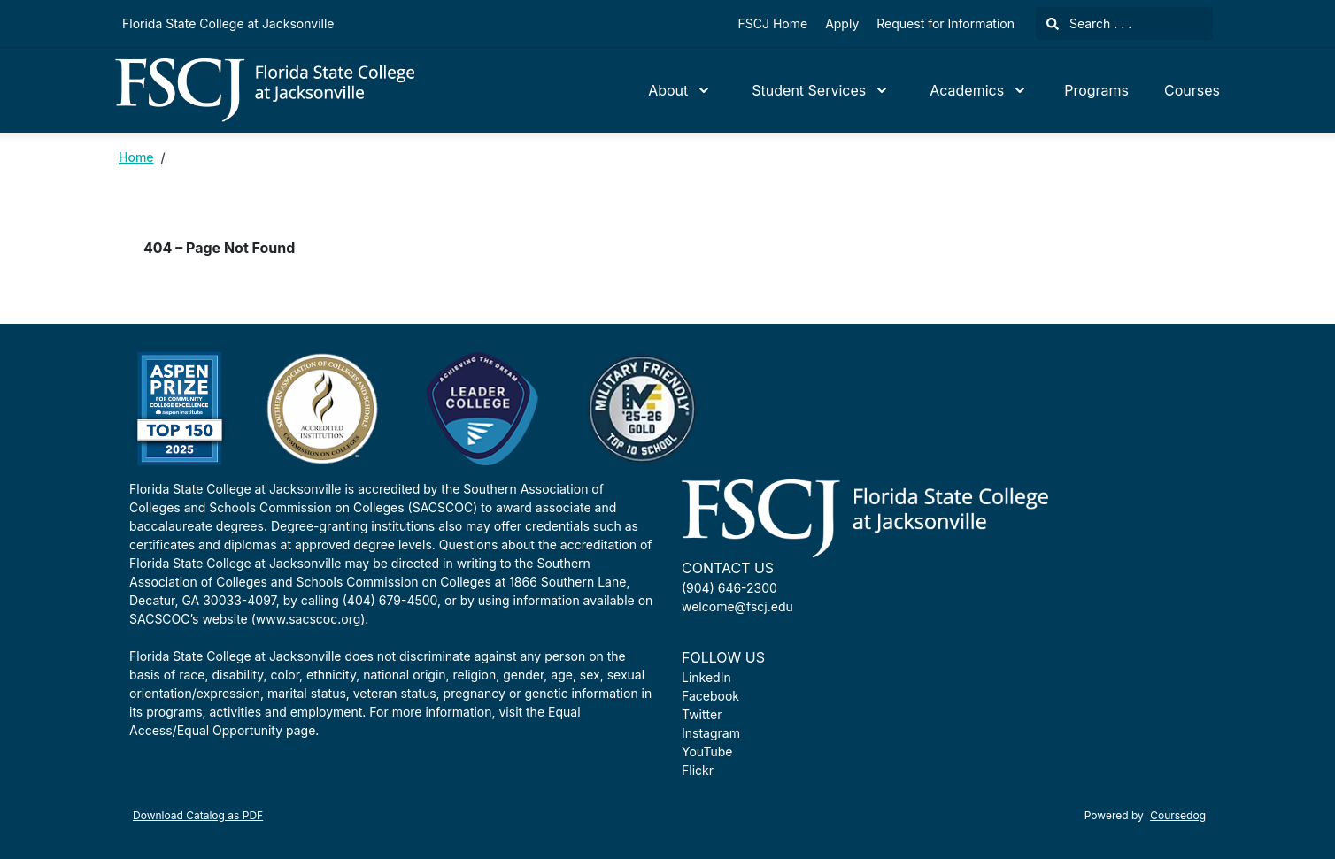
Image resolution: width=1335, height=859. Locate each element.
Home (136, 157)
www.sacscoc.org (308, 618)
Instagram (711, 732)
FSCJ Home (773, 23)
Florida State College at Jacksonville (228, 23)
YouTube (707, 751)
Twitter (702, 714)
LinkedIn (706, 677)
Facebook (710, 695)
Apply (842, 23)
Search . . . (1088, 23)
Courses (1192, 90)
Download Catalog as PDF (198, 815)
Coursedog (1178, 815)
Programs (1096, 90)
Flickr (698, 770)
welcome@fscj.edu (737, 606)
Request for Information (945, 23)
